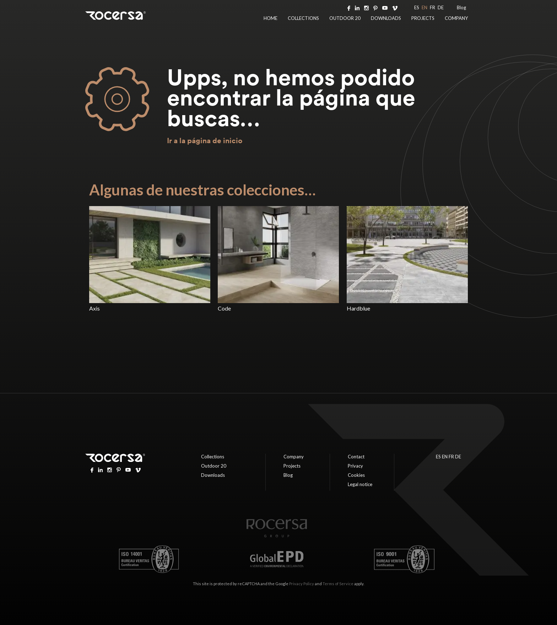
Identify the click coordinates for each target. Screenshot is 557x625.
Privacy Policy (301, 583)
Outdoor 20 (345, 18)
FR (432, 7)
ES (416, 7)
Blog (461, 7)
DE (441, 7)
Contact (356, 456)
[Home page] (277, 535)
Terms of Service (338, 583)
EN (424, 7)
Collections (303, 18)
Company (456, 18)
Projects (422, 18)
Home (270, 18)
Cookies (356, 475)
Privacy (355, 466)
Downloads (386, 18)
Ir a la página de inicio (204, 140)
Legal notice (360, 484)
